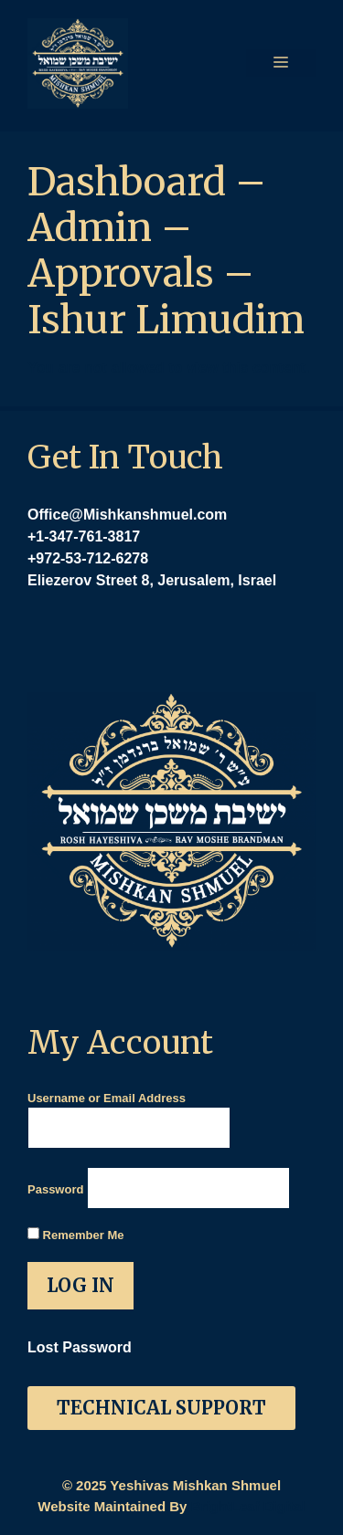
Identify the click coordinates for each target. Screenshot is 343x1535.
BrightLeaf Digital (248, 1506)
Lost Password (79, 1347)
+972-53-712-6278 (87, 558)
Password (55, 1189)
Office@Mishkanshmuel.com (127, 514)
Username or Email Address (106, 1098)
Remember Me (75, 1235)
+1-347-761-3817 (83, 536)
